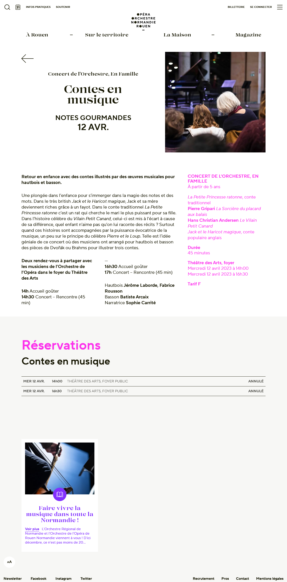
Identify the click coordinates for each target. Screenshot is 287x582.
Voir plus (32, 529)
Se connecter (261, 7)
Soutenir (63, 7)
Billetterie (236, 7)
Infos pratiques (38, 7)
